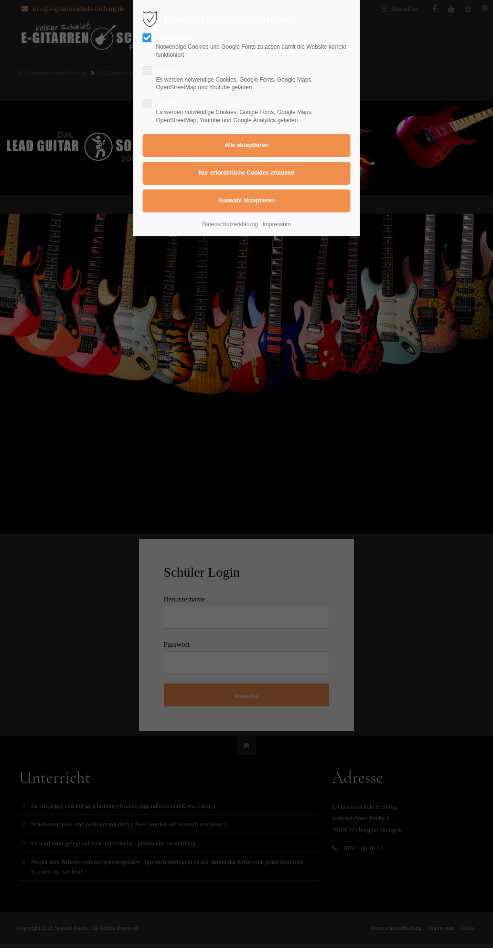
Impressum (277, 224)
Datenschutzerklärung (230, 224)
